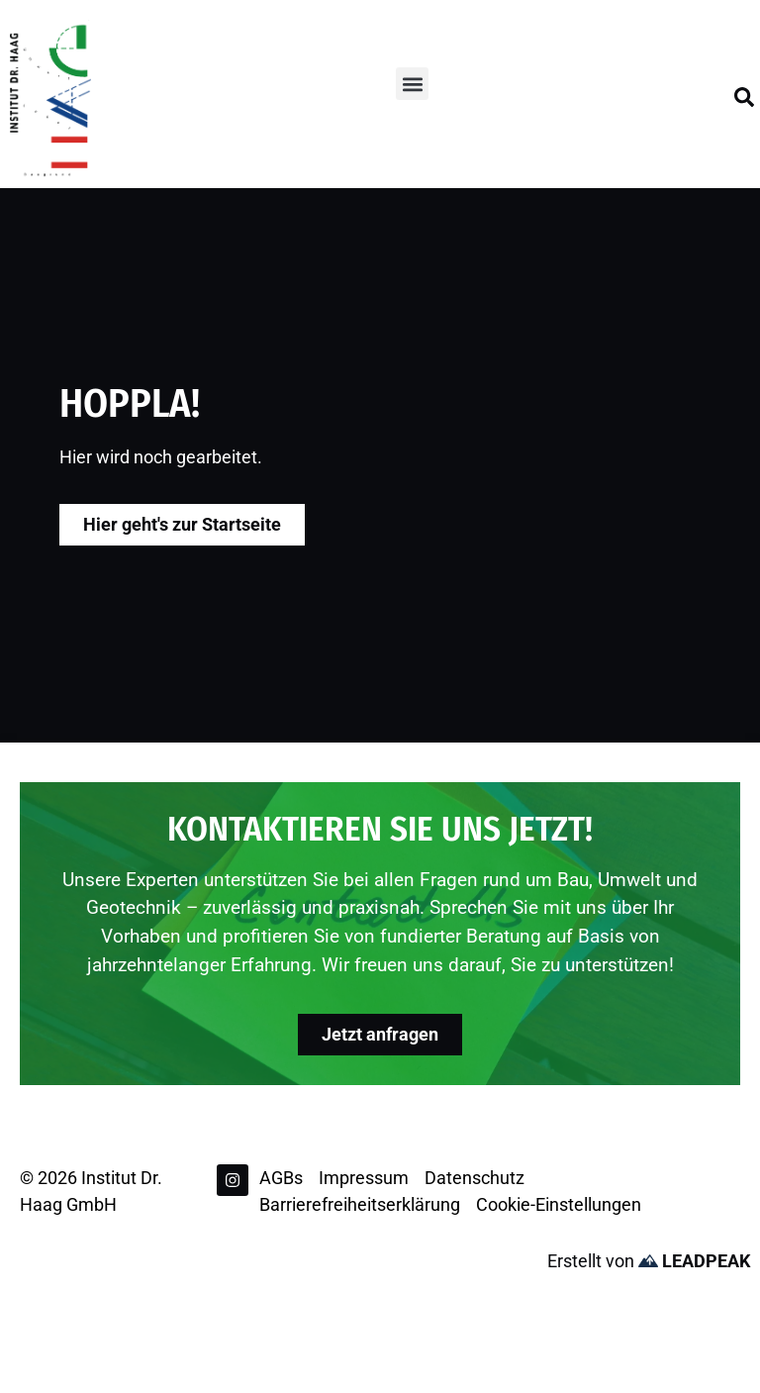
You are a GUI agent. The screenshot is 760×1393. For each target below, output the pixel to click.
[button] (412, 83)
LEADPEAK (694, 1260)
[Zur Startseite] (50, 99)
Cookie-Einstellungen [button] (558, 1204)
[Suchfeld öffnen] (744, 97)
